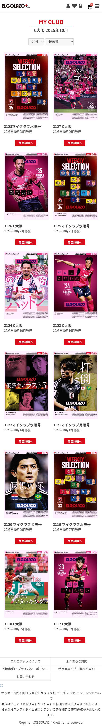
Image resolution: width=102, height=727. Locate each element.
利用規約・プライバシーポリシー (25, 668)
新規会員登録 (68, 6)
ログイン (80, 6)
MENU (97, 8)
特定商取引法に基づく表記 (76, 668)
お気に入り (74, 6)
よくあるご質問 (76, 661)
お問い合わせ (25, 676)
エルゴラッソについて (25, 661)
